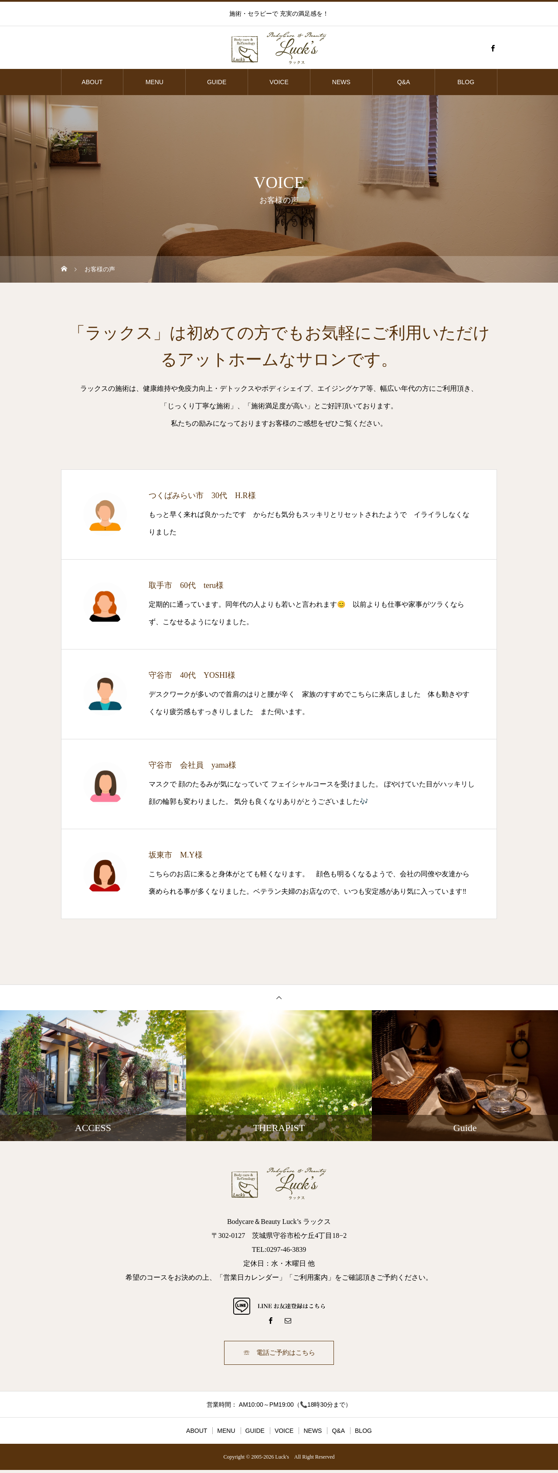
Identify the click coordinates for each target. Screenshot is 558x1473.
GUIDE (216, 82)
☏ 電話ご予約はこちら (279, 1354)
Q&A (403, 82)
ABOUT (92, 82)
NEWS (341, 82)
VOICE (279, 82)
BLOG (465, 82)
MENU (154, 82)
